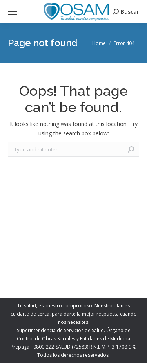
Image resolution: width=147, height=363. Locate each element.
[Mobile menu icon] (12, 11)
